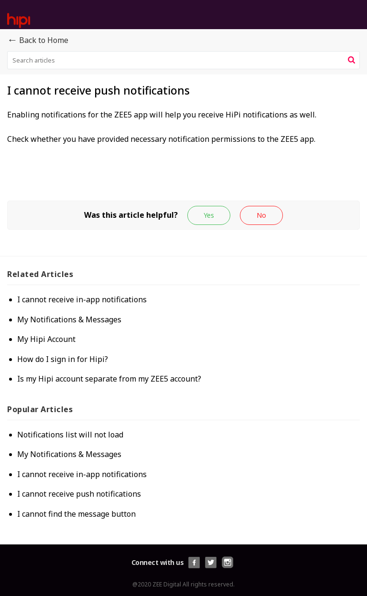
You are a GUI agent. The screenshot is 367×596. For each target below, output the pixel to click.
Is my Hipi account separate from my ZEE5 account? (109, 378)
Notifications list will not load (70, 434)
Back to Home (37, 40)
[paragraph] (183, 127)
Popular (40, 409)
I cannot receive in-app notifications (82, 299)
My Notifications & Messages (69, 319)
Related (40, 274)
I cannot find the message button (76, 514)
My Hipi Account (46, 339)
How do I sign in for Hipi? (62, 359)
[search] (183, 60)
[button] (351, 60)
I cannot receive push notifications (79, 494)
